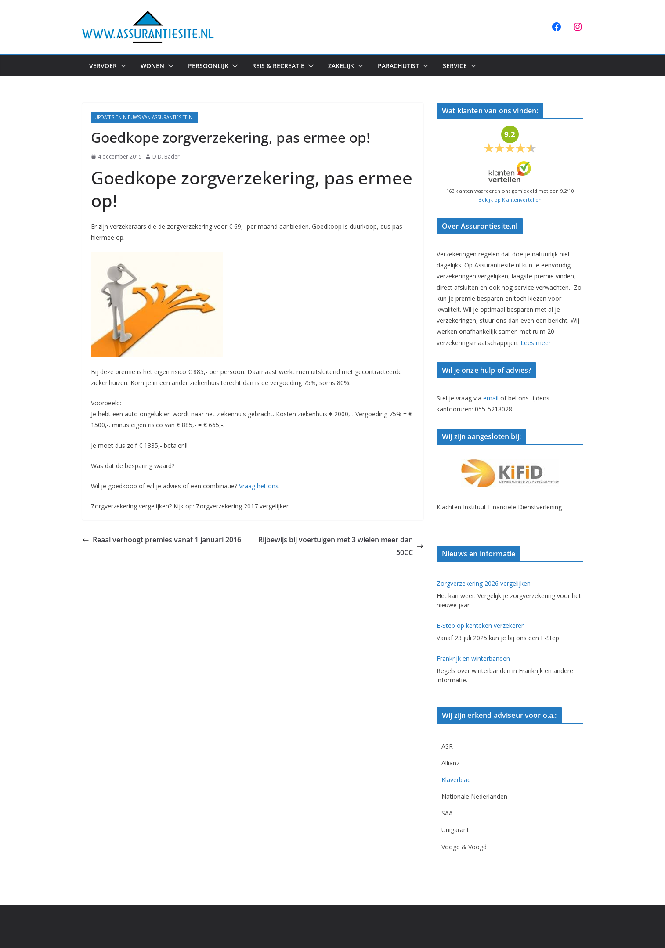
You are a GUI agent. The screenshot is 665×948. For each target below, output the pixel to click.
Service (455, 65)
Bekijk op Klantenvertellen (510, 199)
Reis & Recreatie (278, 65)
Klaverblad (456, 779)
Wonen (152, 65)
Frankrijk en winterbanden (473, 658)
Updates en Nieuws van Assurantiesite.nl (144, 117)
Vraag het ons (258, 486)
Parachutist (398, 65)
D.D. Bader (166, 156)
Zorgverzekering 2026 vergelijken (484, 583)
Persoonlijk (208, 65)
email (491, 398)
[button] (121, 66)
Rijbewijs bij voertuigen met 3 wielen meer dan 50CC (340, 546)
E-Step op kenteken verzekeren (481, 625)
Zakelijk (341, 65)
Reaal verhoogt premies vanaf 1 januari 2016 (161, 539)
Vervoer (103, 65)
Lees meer (535, 343)
